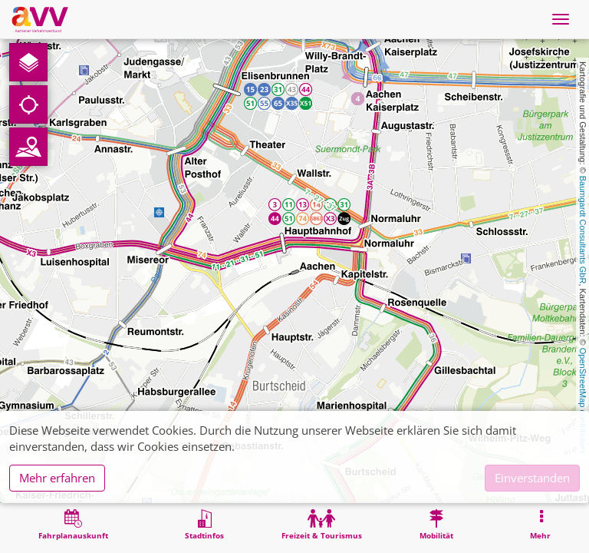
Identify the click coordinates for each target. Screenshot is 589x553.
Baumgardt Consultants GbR (582, 230)
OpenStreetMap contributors (582, 401)
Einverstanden (532, 477)
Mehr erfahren (57, 477)
